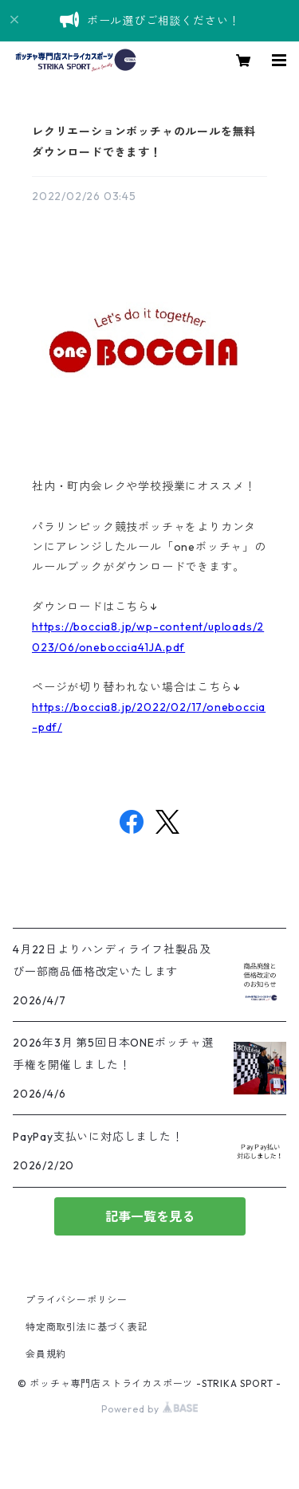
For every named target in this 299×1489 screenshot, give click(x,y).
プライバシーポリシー (77, 1300)
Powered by (149, 1409)
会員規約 (46, 1354)
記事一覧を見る (150, 1216)
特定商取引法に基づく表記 (87, 1327)
